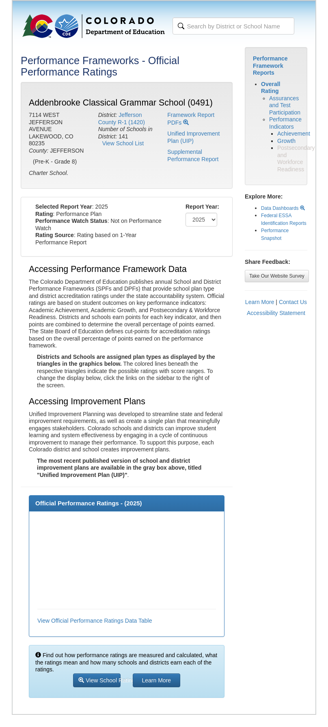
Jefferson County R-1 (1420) (121, 118)
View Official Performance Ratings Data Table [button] (94, 620)
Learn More (259, 302)
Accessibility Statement (276, 313)
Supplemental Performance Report (192, 155)
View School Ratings (99, 680)
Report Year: (202, 206)
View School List (123, 143)
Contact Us (293, 302)
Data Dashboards (283, 208)
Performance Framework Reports (270, 65)
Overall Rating (270, 88)
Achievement (293, 133)
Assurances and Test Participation (284, 105)
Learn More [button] (156, 680)
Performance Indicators (285, 123)
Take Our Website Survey (276, 276)
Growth (286, 141)
